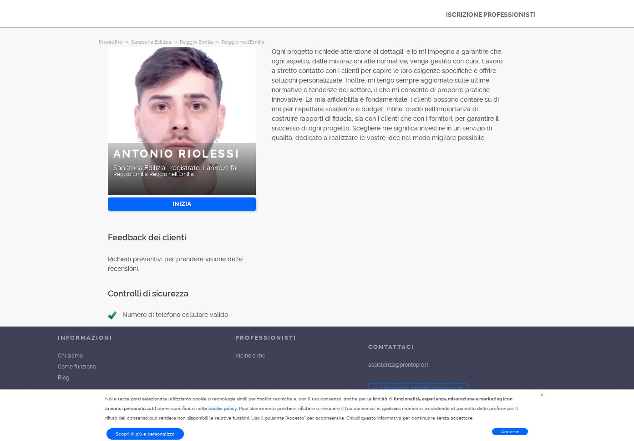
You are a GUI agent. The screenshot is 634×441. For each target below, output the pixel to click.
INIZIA (181, 204)
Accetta (510, 431)
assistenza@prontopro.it (398, 365)
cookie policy (222, 408)
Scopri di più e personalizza (145, 433)
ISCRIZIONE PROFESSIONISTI (491, 14)
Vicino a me (250, 356)
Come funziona (77, 366)
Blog (63, 377)
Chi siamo (70, 356)
